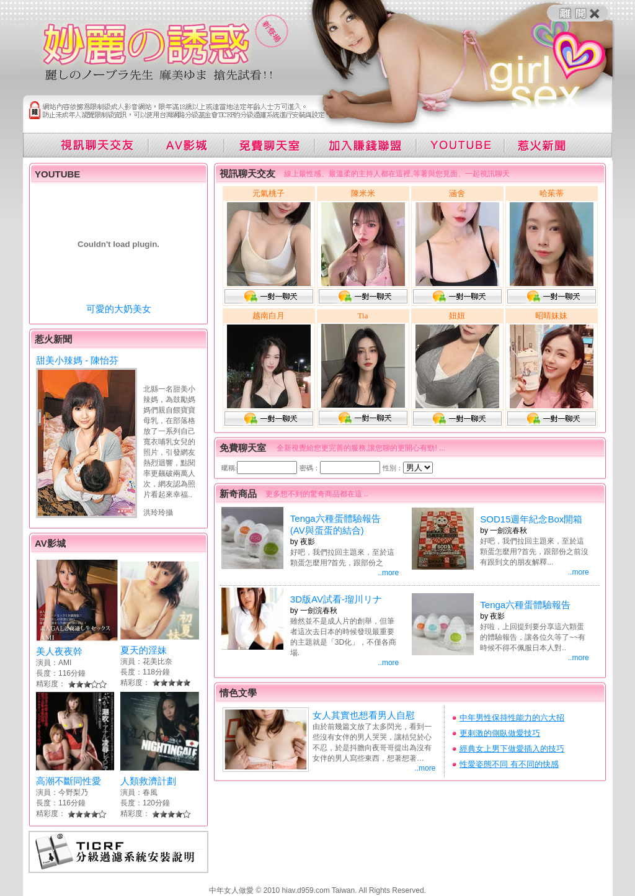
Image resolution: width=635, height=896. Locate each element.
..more (388, 572)
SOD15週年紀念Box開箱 (531, 519)
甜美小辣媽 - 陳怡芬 (77, 360)
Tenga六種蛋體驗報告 (525, 604)
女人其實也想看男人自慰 (364, 715)
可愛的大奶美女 (118, 308)
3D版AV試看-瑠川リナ (336, 599)
